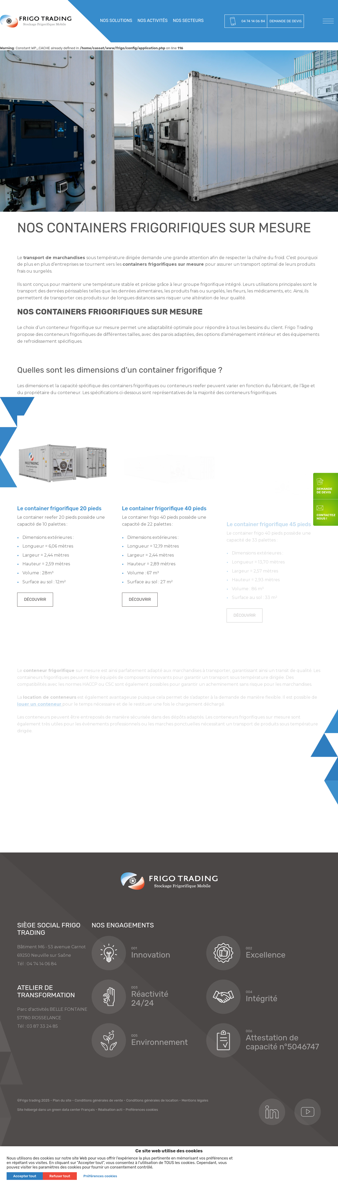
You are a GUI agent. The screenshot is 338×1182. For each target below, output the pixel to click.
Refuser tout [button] (59, 1176)
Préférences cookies (142, 1140)
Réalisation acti (110, 1140)
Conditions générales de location (152, 1130)
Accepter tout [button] (24, 1176)
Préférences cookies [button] (100, 1176)
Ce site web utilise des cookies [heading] (169, 1150)
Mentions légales (195, 1130)
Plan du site (62, 1130)
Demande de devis (285, 21)
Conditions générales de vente (99, 1130)
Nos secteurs (188, 20)
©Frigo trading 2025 (33, 1130)
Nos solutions (116, 20)
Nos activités (153, 20)
